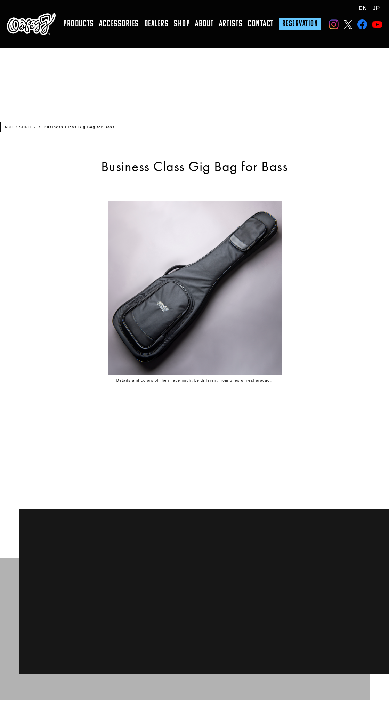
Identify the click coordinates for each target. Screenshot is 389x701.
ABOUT (204, 24)
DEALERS (156, 24)
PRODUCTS (78, 24)
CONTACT (261, 24)
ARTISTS (231, 24)
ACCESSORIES (119, 24)
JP (376, 8)
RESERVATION (300, 24)
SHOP (182, 24)
